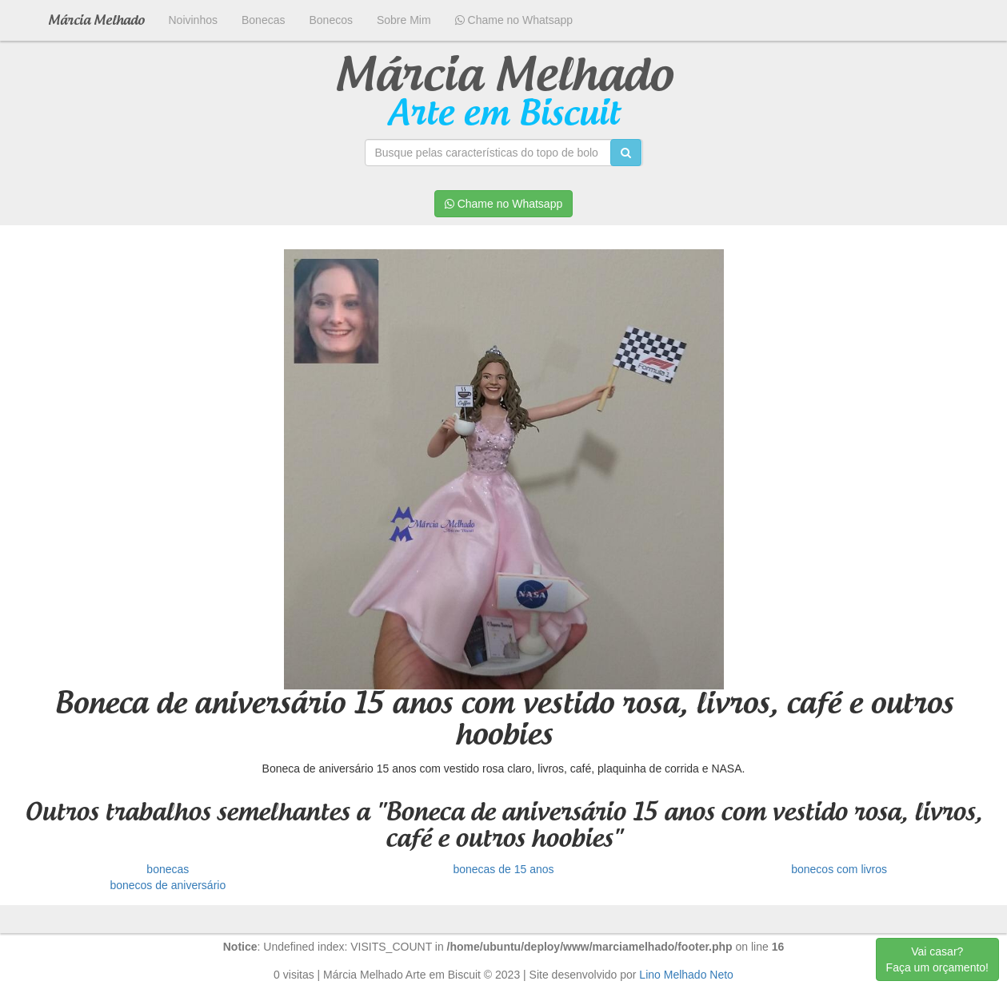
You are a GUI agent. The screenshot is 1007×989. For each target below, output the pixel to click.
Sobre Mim (404, 20)
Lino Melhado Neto (686, 974)
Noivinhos (193, 20)
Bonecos (330, 20)
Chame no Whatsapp (514, 20)
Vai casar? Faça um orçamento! (937, 959)
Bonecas (263, 20)
